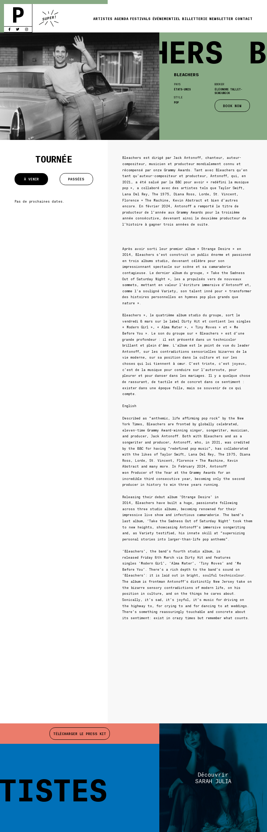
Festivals (140, 18)
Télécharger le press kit (79, 733)
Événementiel (166, 18)
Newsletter (221, 18)
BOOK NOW (232, 105)
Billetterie (194, 18)
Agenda (121, 18)
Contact (243, 18)
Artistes (102, 18)
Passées (76, 179)
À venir (31, 179)
